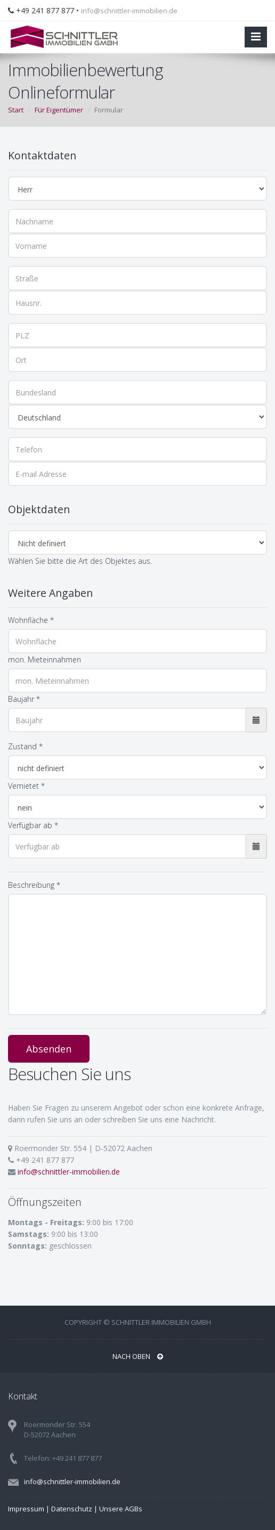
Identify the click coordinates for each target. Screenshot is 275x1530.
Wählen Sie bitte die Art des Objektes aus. (80, 561)
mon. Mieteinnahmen (44, 659)
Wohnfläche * (31, 620)
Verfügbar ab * (33, 825)
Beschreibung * (34, 885)
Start (15, 110)
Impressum (26, 1508)
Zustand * (25, 746)
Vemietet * (26, 786)
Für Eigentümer (59, 110)
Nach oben (137, 1356)
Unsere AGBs (120, 1508)
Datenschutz (71, 1508)
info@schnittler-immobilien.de (129, 10)
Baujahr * (24, 699)
